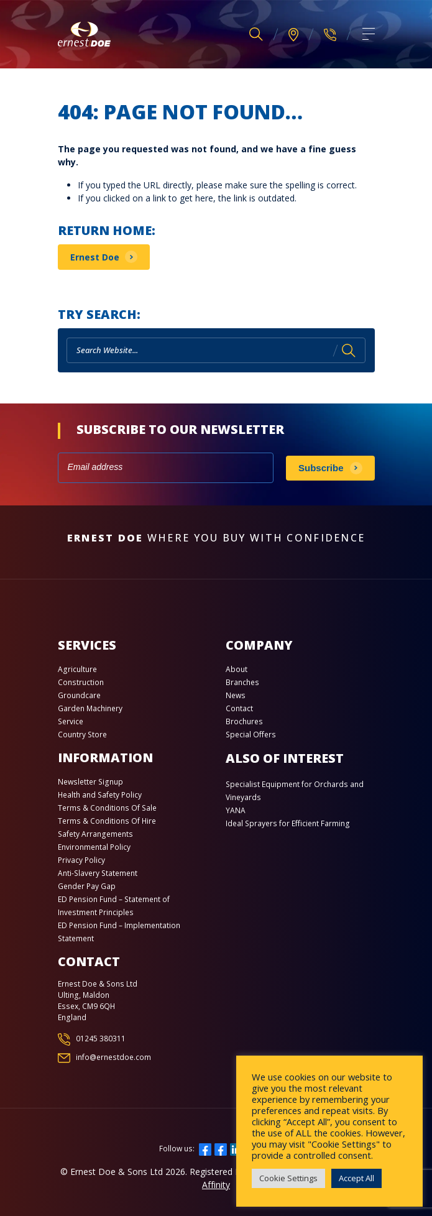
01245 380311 (101, 1038)
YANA (236, 810)
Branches (242, 682)
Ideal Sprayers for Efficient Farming (288, 823)
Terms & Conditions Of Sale (107, 808)
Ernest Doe (94, 257)
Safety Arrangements (95, 834)
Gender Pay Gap (87, 886)
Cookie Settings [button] (288, 1178)
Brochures (244, 721)
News (236, 695)
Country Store (82, 734)
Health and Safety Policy (100, 795)
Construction (81, 682)
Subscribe (321, 468)
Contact (239, 708)
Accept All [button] (356, 1178)
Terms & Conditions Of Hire (107, 821)
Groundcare (79, 695)
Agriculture (77, 669)
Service (70, 721)
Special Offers (251, 734)
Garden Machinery (90, 708)
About (236, 669)
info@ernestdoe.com (113, 1057)
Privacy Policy (81, 860)
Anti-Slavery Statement (97, 873)
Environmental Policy (94, 847)
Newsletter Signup (90, 781)
